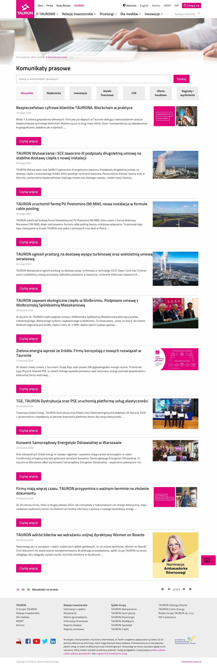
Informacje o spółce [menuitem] (74, 609)
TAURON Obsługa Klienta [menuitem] (173, 605)
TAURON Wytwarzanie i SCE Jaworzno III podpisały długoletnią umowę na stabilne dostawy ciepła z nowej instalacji (78, 155)
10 (18, 589)
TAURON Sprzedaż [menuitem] (121, 625)
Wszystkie (27, 93)
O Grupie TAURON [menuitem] (26, 609)
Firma (49, 5)
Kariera (156, 5)
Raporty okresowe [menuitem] (74, 629)
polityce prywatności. (81, 653)
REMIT (167, 5)
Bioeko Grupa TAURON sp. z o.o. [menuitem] (176, 613)
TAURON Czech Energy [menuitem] (172, 609)
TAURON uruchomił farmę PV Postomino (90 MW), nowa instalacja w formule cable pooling (81, 206)
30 (28, 589)
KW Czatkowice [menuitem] (167, 617)
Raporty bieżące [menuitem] (73, 625)
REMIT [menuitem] (19, 621)
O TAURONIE (47, 13)
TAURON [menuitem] (21, 605)
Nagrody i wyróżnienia (187, 93)
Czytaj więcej (28, 141)
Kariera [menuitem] (20, 625)
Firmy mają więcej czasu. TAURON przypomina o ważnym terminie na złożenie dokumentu (82, 490)
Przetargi (108, 13)
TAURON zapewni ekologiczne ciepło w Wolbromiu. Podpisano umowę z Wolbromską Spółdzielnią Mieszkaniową (77, 302)
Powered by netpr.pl (191, 661)
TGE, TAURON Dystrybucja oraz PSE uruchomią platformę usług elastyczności (82, 401)
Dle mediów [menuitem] (22, 617)
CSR (134, 93)
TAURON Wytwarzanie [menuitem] (124, 609)
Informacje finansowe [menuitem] (76, 621)
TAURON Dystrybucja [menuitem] (123, 613)
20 (22, 589)
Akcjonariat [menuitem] (70, 613)
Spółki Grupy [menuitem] (118, 605)
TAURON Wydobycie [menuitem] (122, 621)
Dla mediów (131, 13)
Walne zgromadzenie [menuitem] (75, 617)
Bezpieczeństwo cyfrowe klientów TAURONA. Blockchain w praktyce (74, 108)
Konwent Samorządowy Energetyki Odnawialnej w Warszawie (68, 442)
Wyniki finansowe (107, 93)
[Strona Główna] (25, 9)
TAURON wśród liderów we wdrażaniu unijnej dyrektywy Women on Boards (80, 535)
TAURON (79, 5)
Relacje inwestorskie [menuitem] (27, 613)
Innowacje (154, 13)
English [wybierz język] (144, 5)
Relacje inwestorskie (79, 13)
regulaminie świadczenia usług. (112, 653)
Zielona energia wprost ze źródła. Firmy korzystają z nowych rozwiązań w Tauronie (78, 353)
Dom (40, 5)
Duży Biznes (63, 5)
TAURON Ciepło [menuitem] (120, 629)
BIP (177, 5)
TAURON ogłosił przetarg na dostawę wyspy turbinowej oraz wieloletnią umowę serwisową (84, 256)
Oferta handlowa (161, 93)
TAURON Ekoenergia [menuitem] (122, 617)
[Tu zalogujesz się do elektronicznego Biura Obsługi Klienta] (191, 5)
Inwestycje (80, 93)
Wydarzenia (54, 93)
